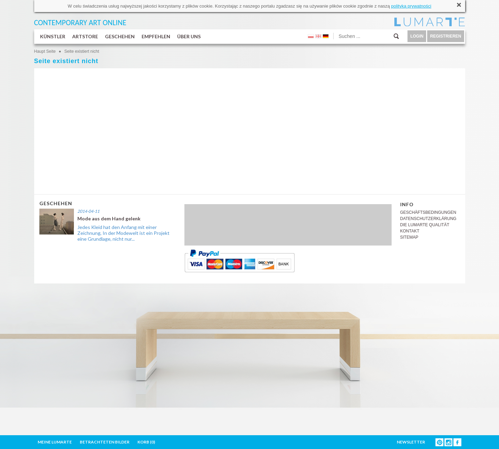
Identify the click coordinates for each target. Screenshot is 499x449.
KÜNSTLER (52, 36)
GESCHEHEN (120, 36)
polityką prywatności (411, 6)
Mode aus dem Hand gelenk (109, 218)
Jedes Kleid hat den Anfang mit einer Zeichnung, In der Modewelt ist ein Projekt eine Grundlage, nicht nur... (123, 233)
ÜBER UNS (189, 36)
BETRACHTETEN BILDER (104, 442)
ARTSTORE (85, 36)
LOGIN (416, 36)
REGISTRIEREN (445, 36)
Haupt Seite (45, 51)
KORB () (146, 442)
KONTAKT (410, 231)
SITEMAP (409, 237)
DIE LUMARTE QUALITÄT (424, 224)
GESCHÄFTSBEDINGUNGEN (428, 212)
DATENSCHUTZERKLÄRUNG (428, 218)
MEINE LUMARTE (55, 442)
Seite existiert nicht (81, 51)
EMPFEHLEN (156, 36)
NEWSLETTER (411, 442)
